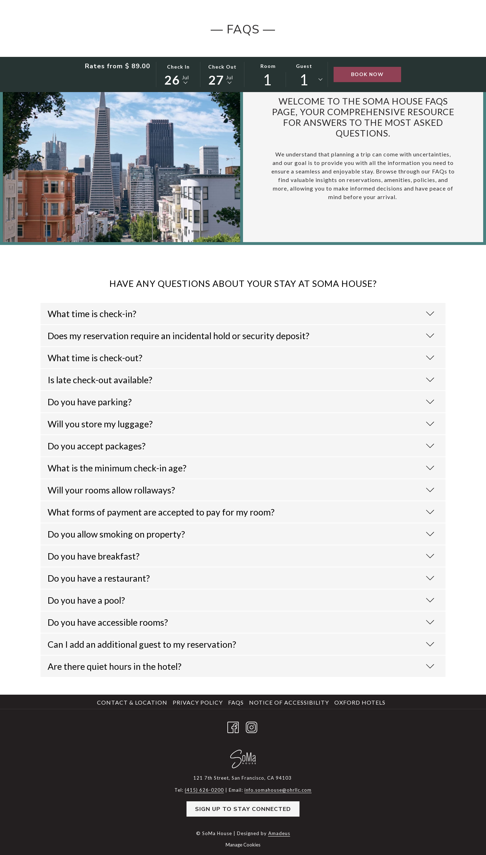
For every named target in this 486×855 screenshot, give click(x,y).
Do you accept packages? (241, 445)
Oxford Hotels (359, 702)
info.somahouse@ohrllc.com (278, 790)
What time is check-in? (241, 313)
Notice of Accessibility (289, 702)
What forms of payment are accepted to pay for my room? (241, 512)
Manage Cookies (243, 845)
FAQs (236, 702)
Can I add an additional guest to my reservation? (241, 644)
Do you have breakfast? (241, 556)
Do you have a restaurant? (241, 578)
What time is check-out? (241, 357)
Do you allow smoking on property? (241, 534)
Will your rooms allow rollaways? (241, 490)
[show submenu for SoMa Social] (261, 47)
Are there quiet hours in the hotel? (241, 666)
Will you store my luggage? (241, 423)
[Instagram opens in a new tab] (251, 726)
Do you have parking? (241, 401)
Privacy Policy (198, 702)
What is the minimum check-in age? (241, 468)
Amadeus (279, 833)
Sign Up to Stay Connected (243, 809)
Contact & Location (132, 702)
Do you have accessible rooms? (241, 622)
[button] (178, 74)
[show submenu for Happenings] (314, 47)
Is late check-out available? (241, 379)
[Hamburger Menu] (432, 47)
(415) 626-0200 (430, 17)
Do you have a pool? (241, 600)
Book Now (367, 74)
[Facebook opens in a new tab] (233, 726)
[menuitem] (128, 47)
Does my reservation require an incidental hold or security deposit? (241, 335)
